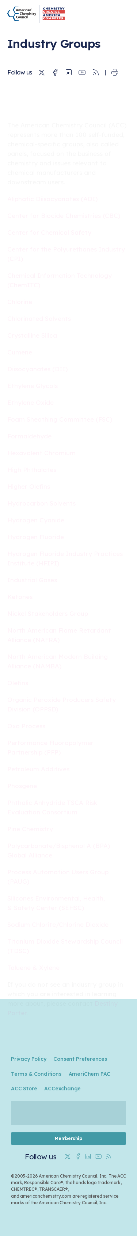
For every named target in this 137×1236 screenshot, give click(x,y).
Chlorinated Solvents (39, 318)
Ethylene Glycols (32, 385)
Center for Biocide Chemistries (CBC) (63, 215)
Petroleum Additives (38, 769)
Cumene (19, 352)
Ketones (20, 596)
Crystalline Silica (32, 335)
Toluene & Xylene (33, 967)
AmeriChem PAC (90, 1074)
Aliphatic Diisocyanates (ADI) (52, 199)
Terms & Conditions (36, 1074)
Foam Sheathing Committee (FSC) (59, 419)
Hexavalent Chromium (41, 453)
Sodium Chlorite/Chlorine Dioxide (58, 924)
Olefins (17, 683)
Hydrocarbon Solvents (41, 503)
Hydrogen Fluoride (35, 537)
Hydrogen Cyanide (35, 520)
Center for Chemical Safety (49, 232)
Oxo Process (26, 726)
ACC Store (24, 1088)
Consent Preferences (80, 1059)
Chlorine (19, 302)
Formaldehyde (29, 436)
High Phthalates (31, 469)
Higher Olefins (28, 486)
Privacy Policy (28, 1059)
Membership (68, 1138)
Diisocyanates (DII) (37, 369)
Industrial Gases (32, 580)
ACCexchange (62, 1088)
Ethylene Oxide (30, 402)
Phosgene (22, 786)
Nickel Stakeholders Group (47, 613)
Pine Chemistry (30, 829)
